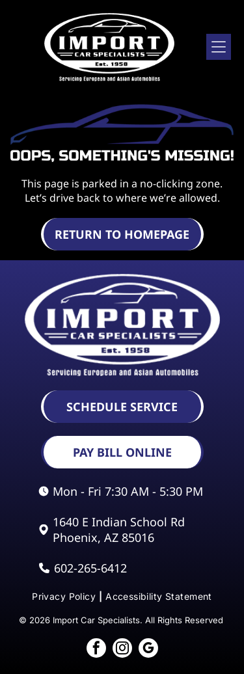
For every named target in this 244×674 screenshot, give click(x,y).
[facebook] (96, 649)
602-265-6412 (90, 568)
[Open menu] (218, 47)
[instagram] (122, 649)
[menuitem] (65, 596)
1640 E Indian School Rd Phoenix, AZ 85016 (119, 529)
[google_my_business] (148, 649)
